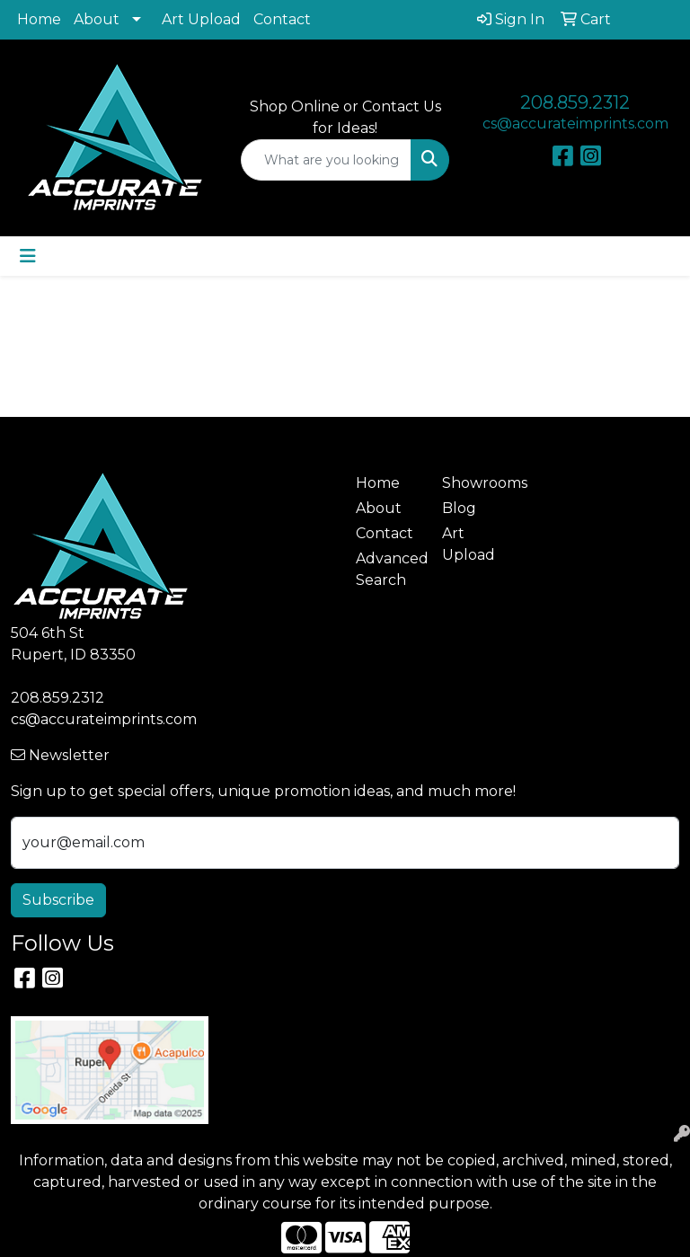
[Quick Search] (326, 160)
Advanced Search (388, 569)
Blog (459, 508)
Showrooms (474, 482)
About (96, 19)
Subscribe (58, 899)
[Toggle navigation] (28, 256)
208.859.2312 (575, 102)
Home (39, 19)
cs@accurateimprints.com (575, 123)
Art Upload (201, 19)
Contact (282, 19)
